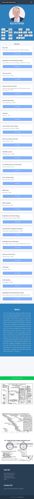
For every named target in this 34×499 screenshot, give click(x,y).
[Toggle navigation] (31, 2)
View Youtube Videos (17, 378)
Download (17, 53)
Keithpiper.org (21, 497)
